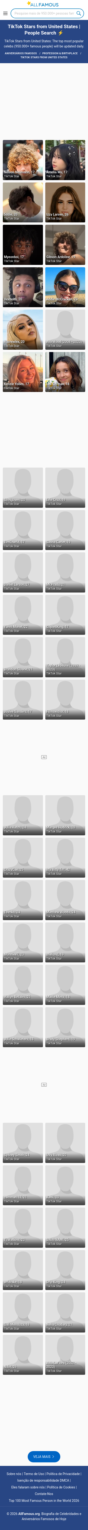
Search (79, 13)
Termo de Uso (34, 1474)
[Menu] (5, 13)
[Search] (47, 13)
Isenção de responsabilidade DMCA (43, 1480)
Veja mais (41, 1457)
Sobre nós (14, 1474)
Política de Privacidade (63, 1474)
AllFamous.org (29, 1514)
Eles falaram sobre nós (28, 1487)
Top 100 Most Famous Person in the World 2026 (44, 1501)
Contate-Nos (44, 1494)
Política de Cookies (61, 1487)
